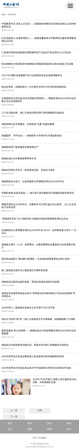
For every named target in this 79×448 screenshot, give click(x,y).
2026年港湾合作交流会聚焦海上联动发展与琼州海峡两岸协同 (32, 356)
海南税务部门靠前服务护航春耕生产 (19, 147)
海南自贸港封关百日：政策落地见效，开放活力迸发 (28, 170)
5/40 (40, 410)
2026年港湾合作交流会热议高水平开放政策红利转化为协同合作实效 (36, 368)
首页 (10, 423)
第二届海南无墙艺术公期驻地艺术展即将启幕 (24, 270)
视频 (49, 429)
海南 (3, 14)
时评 (29, 423)
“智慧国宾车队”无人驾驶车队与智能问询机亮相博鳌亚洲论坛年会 (34, 218)
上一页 (13, 410)
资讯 (49, 423)
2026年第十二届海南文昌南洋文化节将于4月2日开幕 (28, 307)
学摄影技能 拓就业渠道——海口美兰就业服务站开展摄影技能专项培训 (37, 193)
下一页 (13, 416)
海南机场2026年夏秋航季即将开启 (18, 158)
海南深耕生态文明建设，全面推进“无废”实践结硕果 (27, 124)
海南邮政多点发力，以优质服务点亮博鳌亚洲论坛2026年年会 (32, 181)
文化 (10, 429)
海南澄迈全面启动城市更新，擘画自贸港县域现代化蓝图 (30, 282)
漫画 (29, 429)
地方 (69, 429)
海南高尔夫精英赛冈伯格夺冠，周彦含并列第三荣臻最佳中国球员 (35, 345)
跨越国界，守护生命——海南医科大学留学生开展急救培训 (31, 135)
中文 (34, 438)
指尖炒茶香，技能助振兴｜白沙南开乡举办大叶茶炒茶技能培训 (33, 87)
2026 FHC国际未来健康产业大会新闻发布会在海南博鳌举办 (31, 75)
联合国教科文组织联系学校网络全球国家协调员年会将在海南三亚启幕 (37, 64)
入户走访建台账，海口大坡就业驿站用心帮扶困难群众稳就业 (32, 112)
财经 (69, 423)
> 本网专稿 (11, 14)
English (42, 438)
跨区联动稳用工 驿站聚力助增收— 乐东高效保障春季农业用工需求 (35, 259)
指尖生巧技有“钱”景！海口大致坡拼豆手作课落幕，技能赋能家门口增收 (38, 319)
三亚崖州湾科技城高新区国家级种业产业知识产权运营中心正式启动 (36, 52)
